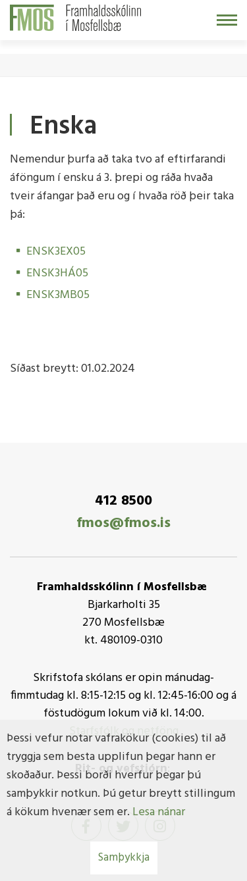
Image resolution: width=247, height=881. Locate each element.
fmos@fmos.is (123, 523)
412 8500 (123, 501)
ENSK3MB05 (58, 295)
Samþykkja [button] (124, 858)
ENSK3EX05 (56, 251)
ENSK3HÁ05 (57, 273)
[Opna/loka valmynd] (227, 20)
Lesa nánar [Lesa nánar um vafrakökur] (158, 812)
